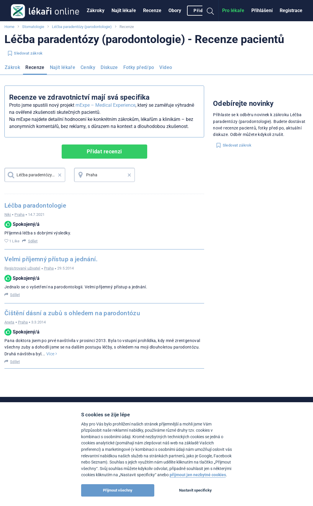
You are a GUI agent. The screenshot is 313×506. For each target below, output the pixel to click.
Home (9, 26)
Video (165, 67)
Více (51, 353)
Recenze (152, 10)
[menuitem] (95, 10)
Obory (174, 10)
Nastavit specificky (195, 490)
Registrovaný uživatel (22, 268)
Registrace (291, 10)
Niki (7, 214)
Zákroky (95, 10)
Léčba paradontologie (35, 205)
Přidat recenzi (104, 151)
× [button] (60, 174)
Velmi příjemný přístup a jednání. (51, 259)
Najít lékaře (124, 10)
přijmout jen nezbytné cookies (198, 474)
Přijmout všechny (117, 490)
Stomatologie (33, 26)
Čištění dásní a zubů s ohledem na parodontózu (72, 313)
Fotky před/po (138, 67)
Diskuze (109, 67)
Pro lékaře (233, 10)
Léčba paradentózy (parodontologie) (82, 26)
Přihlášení (262, 10)
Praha (19, 214)
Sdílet (33, 241)
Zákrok (12, 67)
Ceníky (88, 67)
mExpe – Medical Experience (105, 105)
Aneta (9, 322)
